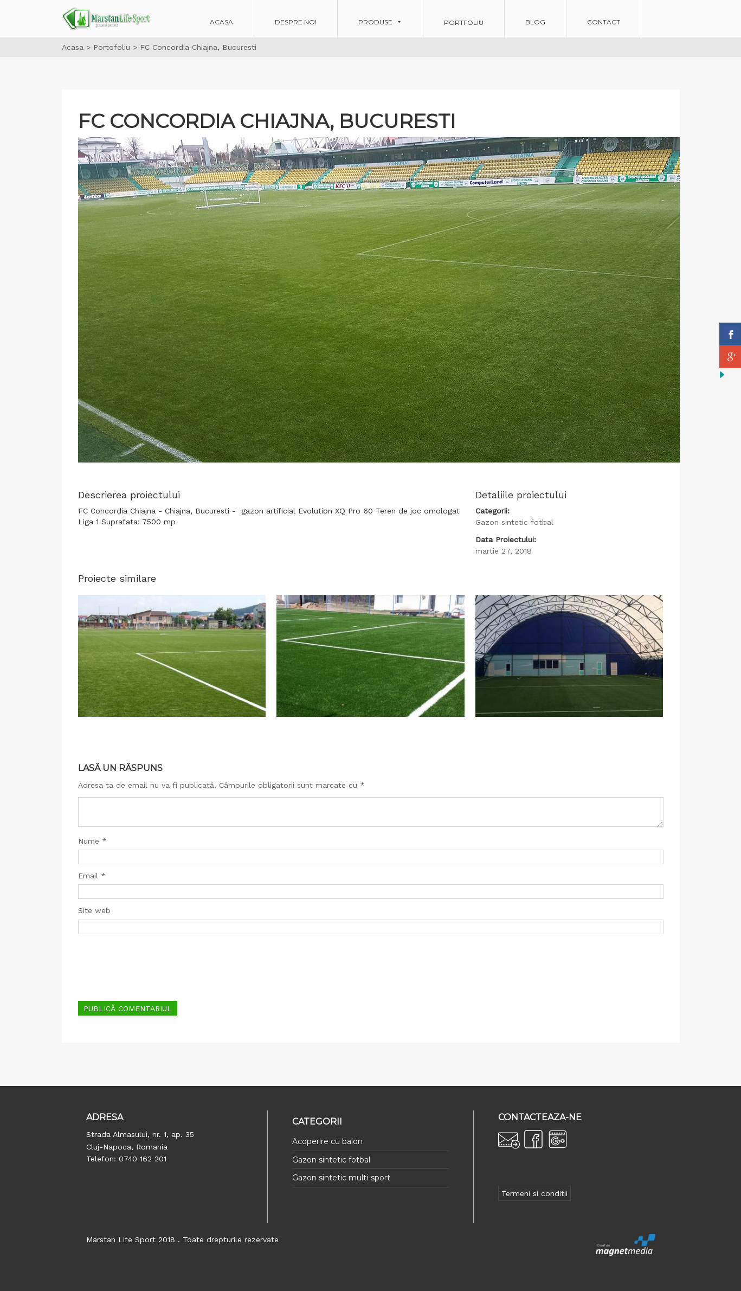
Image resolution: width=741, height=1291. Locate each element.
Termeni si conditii (534, 1193)
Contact (603, 22)
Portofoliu (111, 47)
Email (92, 875)
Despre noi (296, 22)
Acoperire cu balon (327, 1141)
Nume (92, 841)
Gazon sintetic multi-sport (341, 1178)
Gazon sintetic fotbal (331, 1160)
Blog (535, 22)
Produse (375, 22)
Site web (94, 910)
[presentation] (160, 966)
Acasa (221, 22)
